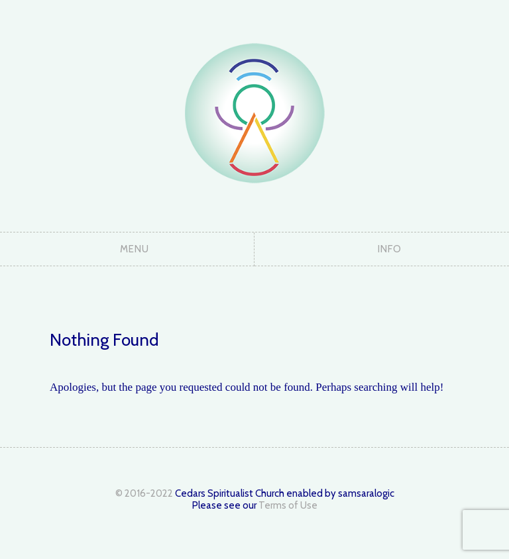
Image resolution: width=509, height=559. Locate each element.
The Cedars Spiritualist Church (254, 112)
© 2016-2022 (144, 493)
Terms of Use (287, 505)
